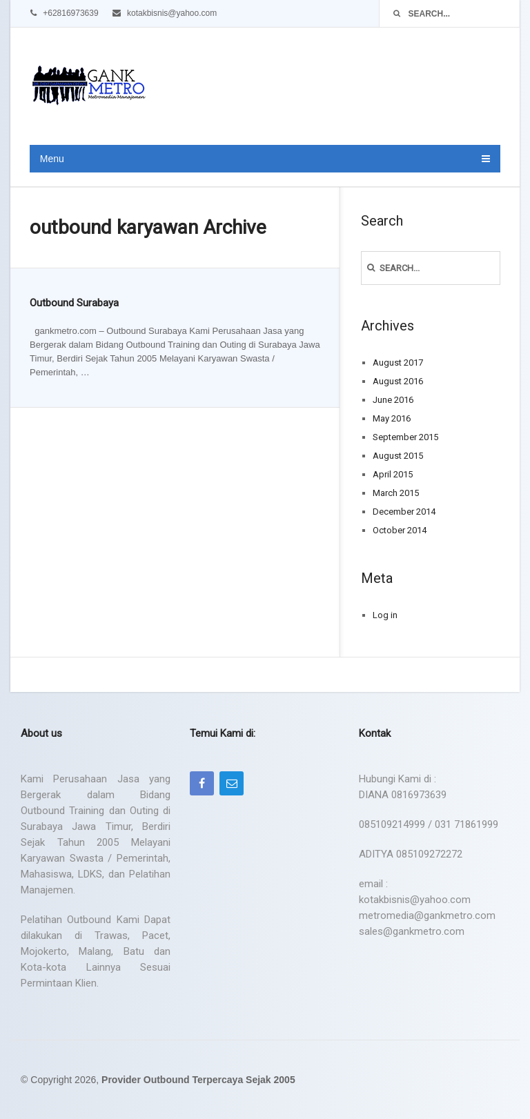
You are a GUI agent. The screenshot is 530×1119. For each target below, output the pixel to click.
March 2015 (396, 493)
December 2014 (404, 511)
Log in (385, 615)
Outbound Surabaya (74, 303)
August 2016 (398, 381)
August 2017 (398, 362)
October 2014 (399, 530)
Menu (52, 158)
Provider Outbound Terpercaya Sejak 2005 (198, 1079)
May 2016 (392, 418)
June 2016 (393, 400)
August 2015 (398, 455)
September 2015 (405, 437)
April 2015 (393, 474)
